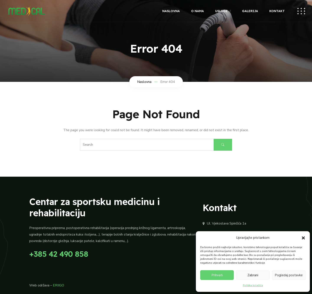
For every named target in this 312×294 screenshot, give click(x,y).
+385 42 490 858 (58, 254)
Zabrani (252, 275)
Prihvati (217, 275)
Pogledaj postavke (289, 275)
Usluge (221, 11)
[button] (303, 238)
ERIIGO (58, 285)
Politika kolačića (253, 285)
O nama (197, 11)
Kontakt (277, 11)
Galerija (250, 11)
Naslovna (171, 11)
